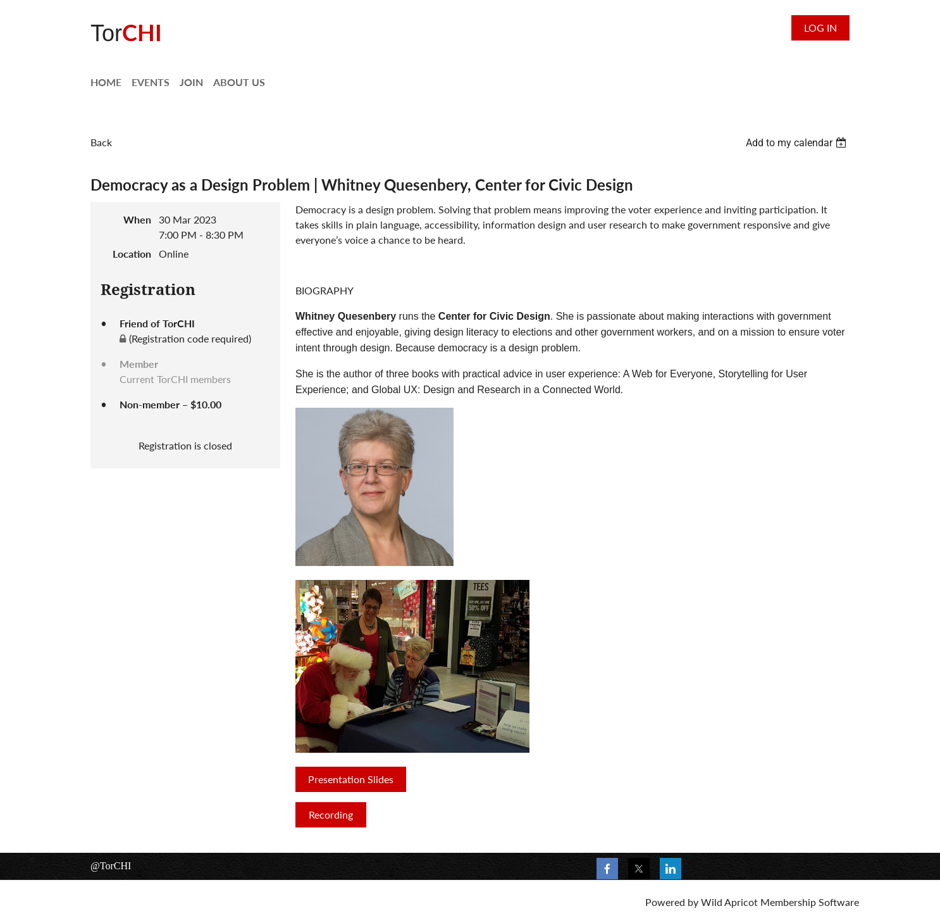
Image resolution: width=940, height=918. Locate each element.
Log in (820, 28)
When (137, 219)
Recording (331, 814)
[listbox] (798, 143)
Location (132, 254)
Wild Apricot (729, 902)
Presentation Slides (350, 779)
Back (101, 142)
